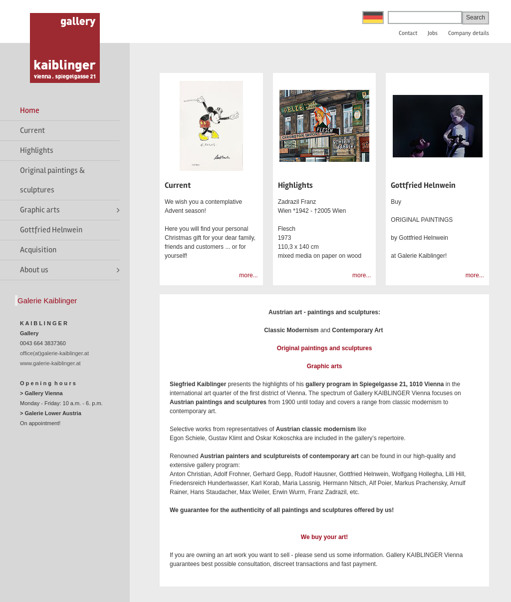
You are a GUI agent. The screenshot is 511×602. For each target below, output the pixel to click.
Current (32, 130)
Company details (468, 33)
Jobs (433, 33)
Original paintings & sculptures (52, 180)
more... (248, 275)
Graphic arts (40, 210)
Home (29, 110)
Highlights (36, 150)
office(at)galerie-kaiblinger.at (54, 353)
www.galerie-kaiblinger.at (50, 363)
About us (34, 270)
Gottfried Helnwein (51, 230)
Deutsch (373, 17)
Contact (408, 33)
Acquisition (38, 250)
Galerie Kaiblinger (47, 300)
